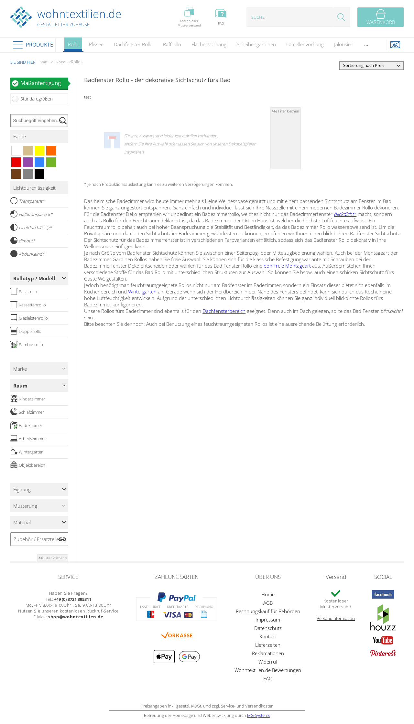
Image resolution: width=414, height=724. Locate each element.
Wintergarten (142, 291)
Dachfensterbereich (223, 311)
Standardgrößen (36, 99)
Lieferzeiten (267, 645)
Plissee (96, 44)
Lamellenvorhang (305, 44)
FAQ (267, 678)
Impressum (268, 619)
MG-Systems (258, 715)
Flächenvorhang (208, 44)
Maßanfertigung (44, 83)
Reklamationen (268, 653)
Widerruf (268, 661)
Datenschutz (268, 628)
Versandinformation (336, 618)
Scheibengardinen (256, 44)
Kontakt (267, 636)
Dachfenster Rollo (133, 44)
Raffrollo (172, 44)
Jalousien (344, 44)
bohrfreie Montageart (287, 265)
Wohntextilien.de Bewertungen (267, 670)
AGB (268, 603)
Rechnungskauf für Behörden (268, 611)
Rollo (73, 46)
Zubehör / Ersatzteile (36, 539)
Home (268, 594)
